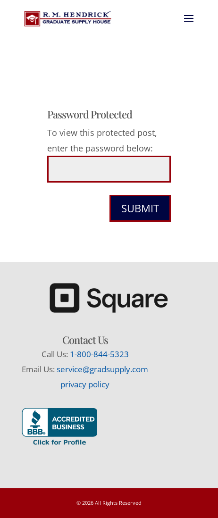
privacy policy (84, 384)
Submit (140, 208)
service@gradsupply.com (102, 369)
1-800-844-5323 (99, 354)
